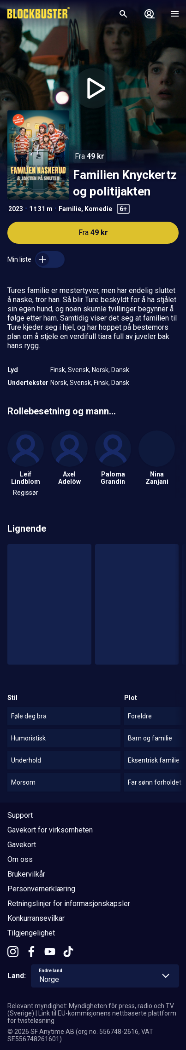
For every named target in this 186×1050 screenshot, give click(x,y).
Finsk (57, 369)
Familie (70, 208)
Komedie (98, 208)
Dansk (120, 369)
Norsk (100, 369)
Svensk (78, 369)
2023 (15, 208)
